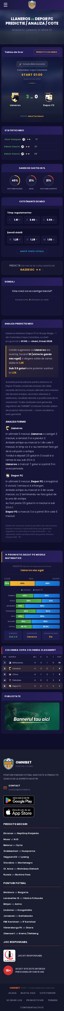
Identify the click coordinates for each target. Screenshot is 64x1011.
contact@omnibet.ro (19, 789)
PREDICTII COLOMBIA (46, 52)
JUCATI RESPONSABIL (30, 955)
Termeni (53, 1000)
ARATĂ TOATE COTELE (32, 251)
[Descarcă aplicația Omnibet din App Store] (32, 812)
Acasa (13, 993)
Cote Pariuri (48, 993)
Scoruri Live (14, 1000)
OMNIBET (15, 987)
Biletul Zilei (28, 993)
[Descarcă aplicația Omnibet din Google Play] (32, 800)
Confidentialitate (32, 1007)
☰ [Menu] (5, 5)
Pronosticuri (35, 1000)
